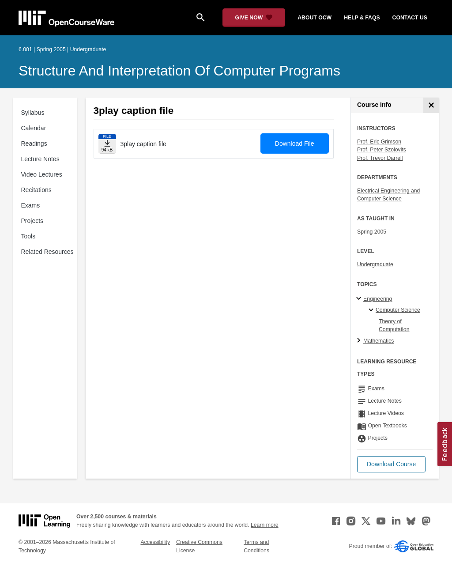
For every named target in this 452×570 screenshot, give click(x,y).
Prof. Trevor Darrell (380, 158)
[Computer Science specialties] (372, 310)
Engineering (377, 299)
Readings (34, 143)
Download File (294, 143)
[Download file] (107, 144)
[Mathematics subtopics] (360, 341)
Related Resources (47, 251)
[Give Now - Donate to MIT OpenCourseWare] (254, 17)
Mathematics (378, 341)
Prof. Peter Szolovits (381, 150)
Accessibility (155, 542)
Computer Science (398, 310)
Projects (32, 220)
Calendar (33, 128)
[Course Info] (431, 105)
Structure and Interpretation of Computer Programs (179, 71)
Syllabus (33, 112)
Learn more (265, 525)
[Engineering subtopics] (360, 299)
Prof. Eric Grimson (379, 142)
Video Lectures (41, 174)
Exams (30, 205)
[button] (391, 464)
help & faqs (362, 18)
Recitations (36, 189)
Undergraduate (375, 264)
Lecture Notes (40, 158)
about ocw (314, 18)
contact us (409, 18)
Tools (28, 236)
